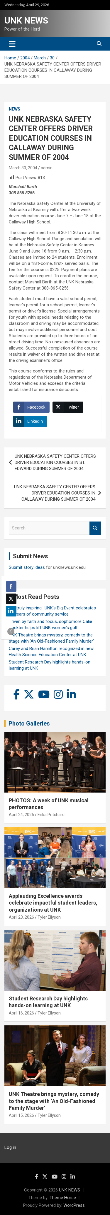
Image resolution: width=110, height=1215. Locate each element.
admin (47, 168)
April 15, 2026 (21, 1115)
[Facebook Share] (31, 407)
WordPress (74, 1205)
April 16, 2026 (21, 1013)
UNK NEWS (26, 20)
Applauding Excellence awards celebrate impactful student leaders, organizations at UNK (53, 903)
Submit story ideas (27, 567)
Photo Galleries (29, 723)
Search (95, 528)
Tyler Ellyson (49, 917)
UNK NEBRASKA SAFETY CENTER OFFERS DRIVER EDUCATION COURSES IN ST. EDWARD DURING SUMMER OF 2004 (55, 462)
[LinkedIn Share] (30, 421)
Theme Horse (63, 1197)
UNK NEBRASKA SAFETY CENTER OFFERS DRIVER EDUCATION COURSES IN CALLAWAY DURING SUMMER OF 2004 (54, 493)
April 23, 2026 (21, 917)
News (14, 109)
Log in (10, 1147)
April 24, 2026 (21, 814)
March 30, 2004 (23, 168)
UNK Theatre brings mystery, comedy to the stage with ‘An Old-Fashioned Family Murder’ (54, 1101)
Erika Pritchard (51, 814)
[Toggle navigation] (12, 44)
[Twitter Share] (68, 407)
